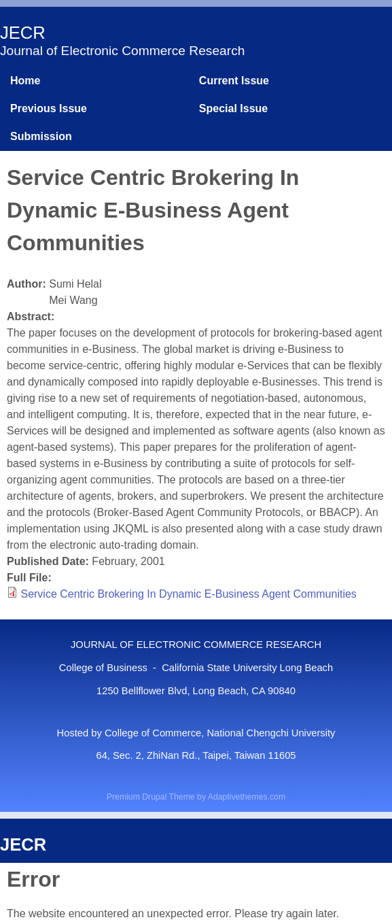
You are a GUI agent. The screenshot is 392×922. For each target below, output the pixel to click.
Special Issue (233, 108)
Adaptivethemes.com (246, 797)
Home (25, 80)
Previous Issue (48, 108)
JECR (23, 32)
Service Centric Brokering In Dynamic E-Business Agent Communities (188, 594)
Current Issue (234, 80)
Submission (41, 136)
